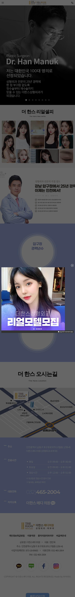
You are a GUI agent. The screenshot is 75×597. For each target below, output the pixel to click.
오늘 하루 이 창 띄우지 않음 (65, 332)
